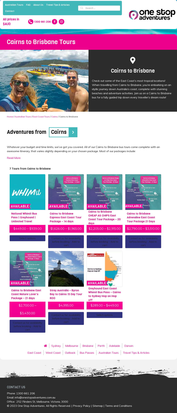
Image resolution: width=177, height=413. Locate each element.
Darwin (128, 345)
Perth (101, 345)
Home (10, 116)
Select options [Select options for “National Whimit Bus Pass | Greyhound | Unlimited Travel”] (27, 238)
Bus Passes (87, 352)
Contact (9, 11)
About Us (38, 4)
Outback (70, 352)
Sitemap (98, 405)
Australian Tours (14, 4)
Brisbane (87, 345)
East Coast (34, 352)
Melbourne (71, 345)
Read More (14, 158)
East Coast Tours (41, 116)
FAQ (28, 4)
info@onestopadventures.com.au (35, 397)
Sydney (56, 345)
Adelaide (114, 345)
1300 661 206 (25, 393)
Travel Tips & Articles (57, 4)
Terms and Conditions (118, 405)
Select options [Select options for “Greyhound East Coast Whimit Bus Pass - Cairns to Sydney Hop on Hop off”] (104, 315)
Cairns (54, 116)
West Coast (53, 352)
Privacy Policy (81, 405)
